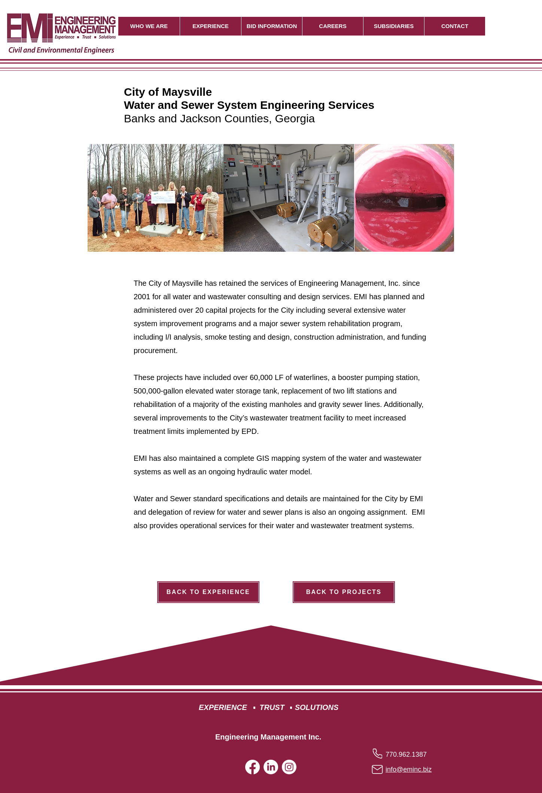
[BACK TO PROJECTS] (343, 592)
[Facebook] (252, 767)
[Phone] (377, 753)
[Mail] (377, 769)
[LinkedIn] (271, 767)
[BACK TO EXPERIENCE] (208, 592)
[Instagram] (289, 767)
